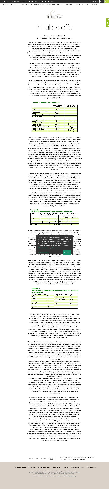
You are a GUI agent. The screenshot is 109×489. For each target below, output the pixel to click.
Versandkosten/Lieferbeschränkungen (40, 467)
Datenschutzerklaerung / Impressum (48, 248)
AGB (44, 459)
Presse (31, 1)
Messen (31, 459)
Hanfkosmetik (39, 4)
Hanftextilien (50, 4)
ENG (8, 1)
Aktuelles (5, 4)
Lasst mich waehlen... (44, 252)
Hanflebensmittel (26, 4)
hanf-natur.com (77, 472)
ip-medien (71, 476)
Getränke (69, 4)
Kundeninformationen (20, 467)
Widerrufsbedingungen (77, 467)
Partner (39, 459)
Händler (51, 1)
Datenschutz (56, 467)
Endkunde (43, 1)
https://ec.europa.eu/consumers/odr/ (65, 474)
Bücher (77, 4)
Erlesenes (60, 4)
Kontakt (95, 4)
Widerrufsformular (91, 467)
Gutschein (95, 1)
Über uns (85, 4)
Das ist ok (67, 252)
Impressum (65, 467)
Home (24, 1)
